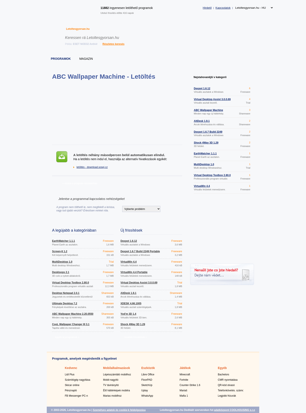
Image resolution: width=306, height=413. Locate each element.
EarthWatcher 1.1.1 (63, 240)
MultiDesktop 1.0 (62, 261)
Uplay (144, 390)
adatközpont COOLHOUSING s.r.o (234, 410)
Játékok (185, 368)
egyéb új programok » (67, 337)
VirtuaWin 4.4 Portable (133, 272)
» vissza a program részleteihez (79, 183)
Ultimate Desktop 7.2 (64, 303)
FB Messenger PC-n (76, 395)
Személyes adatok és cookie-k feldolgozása (119, 410)
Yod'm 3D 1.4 (128, 313)
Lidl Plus (69, 374)
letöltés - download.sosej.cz (92, 167)
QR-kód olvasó (226, 385)
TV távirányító (111, 385)
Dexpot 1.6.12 (128, 240)
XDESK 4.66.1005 (130, 303)
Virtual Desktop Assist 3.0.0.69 (138, 282)
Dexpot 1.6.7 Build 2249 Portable (140, 251)
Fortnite (184, 379)
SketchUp (146, 385)
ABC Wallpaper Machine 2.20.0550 (72, 313)
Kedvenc (71, 368)
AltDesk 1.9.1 (128, 293)
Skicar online (72, 385)
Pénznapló (71, 390)
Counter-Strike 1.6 (190, 385)
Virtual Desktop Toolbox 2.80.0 (70, 282)
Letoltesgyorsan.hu (78, 28)
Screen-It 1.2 (59, 251)
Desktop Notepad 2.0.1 (65, 293)
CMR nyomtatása (228, 379)
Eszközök (148, 368)
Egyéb (222, 368)
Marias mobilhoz (112, 395)
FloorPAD (146, 379)
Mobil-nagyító (110, 379)
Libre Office (147, 374)
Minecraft (185, 374)
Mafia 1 (184, 395)
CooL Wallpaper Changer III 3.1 (70, 324)
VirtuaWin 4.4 (128, 261)
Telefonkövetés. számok (231, 390)
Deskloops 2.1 (60, 272)
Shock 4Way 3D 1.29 (132, 324)
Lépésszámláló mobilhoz (117, 374)
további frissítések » (135, 337)
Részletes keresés (113, 44)
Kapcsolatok (223, 7)
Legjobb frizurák (227, 395)
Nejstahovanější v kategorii (210, 77)
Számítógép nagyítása (77, 379)
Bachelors (223, 374)
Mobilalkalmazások (116, 368)
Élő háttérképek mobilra (116, 390)
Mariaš (183, 390)
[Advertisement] (117, 112)
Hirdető (207, 7)
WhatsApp (147, 395)
